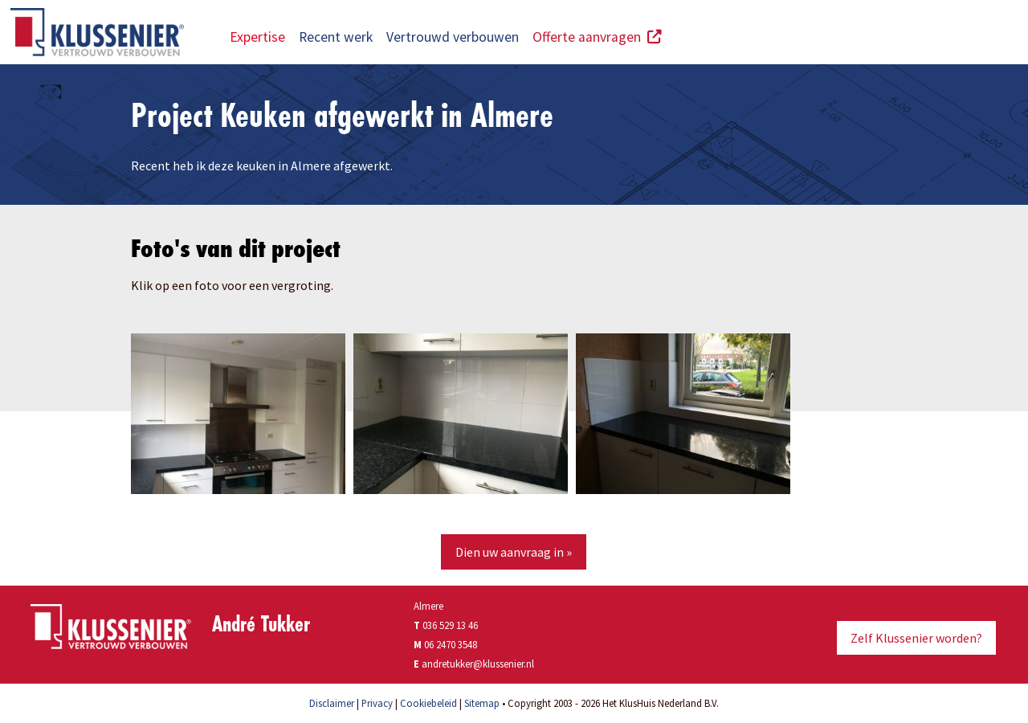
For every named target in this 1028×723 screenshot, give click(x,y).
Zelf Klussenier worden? (916, 638)
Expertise (257, 37)
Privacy (377, 702)
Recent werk (336, 37)
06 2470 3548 (450, 644)
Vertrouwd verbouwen (452, 37)
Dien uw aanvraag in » (513, 552)
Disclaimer (331, 702)
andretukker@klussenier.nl (478, 663)
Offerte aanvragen (597, 37)
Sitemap (482, 702)
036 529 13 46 (446, 625)
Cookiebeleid (428, 702)
